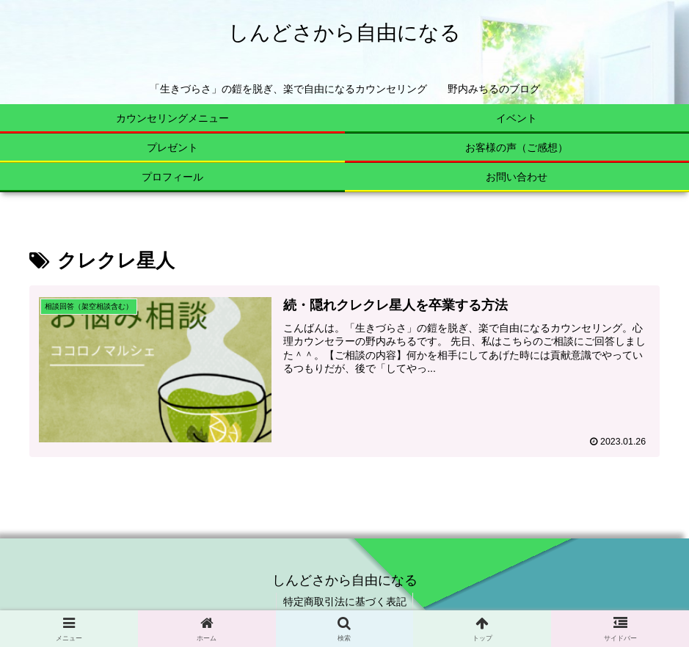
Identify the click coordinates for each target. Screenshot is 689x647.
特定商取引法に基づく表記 (345, 601)
